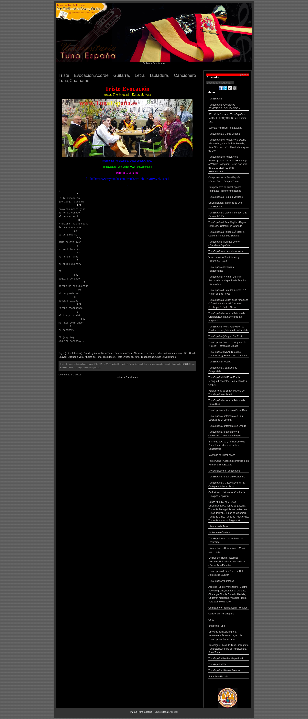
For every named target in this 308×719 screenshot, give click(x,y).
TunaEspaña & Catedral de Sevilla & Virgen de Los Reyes (228, 292)
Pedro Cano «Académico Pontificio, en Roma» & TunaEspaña (228, 463)
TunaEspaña (147, 357)
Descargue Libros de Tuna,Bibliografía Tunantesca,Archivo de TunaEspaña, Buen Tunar (228, 649)
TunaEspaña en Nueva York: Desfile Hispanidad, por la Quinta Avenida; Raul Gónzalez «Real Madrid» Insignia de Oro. (228, 145)
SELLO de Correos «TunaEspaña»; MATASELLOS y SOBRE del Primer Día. (228, 118)
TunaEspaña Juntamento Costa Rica (228, 411)
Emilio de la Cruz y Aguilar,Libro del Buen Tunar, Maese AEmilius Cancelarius (228, 445)
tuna (137, 357)
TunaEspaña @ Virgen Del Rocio (228, 337)
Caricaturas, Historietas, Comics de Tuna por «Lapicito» (228, 494)
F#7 (79, 205)
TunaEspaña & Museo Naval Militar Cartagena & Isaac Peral (228, 485)
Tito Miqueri (109, 357)
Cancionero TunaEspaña (228, 614)
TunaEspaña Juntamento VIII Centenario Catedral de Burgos (228, 434)
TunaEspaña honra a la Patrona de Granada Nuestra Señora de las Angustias (228, 317)
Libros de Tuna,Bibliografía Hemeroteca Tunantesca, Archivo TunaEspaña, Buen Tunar (228, 635)
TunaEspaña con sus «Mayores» (228, 252)
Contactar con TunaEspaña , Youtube (228, 608)
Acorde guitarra (91, 353)
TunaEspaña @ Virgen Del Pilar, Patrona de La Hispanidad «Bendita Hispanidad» (228, 280)
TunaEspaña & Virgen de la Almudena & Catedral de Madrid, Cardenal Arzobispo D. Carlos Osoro (228, 304)
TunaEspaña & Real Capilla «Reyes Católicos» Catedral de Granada (228, 224)
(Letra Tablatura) (73, 353)
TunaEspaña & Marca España (228, 134)
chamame (177, 353)
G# (75, 231)
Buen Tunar (107, 353)
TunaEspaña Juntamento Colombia (228, 477)
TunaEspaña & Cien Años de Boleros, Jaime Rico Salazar (228, 573)
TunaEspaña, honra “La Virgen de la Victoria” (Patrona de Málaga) (228, 344)
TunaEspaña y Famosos (228, 581)
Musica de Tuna (93, 357)
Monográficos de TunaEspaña (228, 471)
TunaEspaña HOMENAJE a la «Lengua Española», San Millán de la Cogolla (228, 381)
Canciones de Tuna (144, 353)
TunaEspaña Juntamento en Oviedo (228, 426)
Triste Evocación (125, 357)
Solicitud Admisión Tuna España (228, 128)
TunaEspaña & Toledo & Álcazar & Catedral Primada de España (228, 234)
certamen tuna (163, 353)
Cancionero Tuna (124, 353)
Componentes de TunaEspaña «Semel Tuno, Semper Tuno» (228, 179)
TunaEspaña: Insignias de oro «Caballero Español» (228, 244)
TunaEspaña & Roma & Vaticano (228, 197)
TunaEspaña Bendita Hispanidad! (228, 659)
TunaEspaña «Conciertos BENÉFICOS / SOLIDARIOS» (228, 107)
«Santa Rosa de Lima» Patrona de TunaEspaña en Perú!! (228, 393)
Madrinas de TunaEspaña (228, 455)
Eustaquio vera (75, 357)
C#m (79, 238)
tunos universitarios (165, 357)
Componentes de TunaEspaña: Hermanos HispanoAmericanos (228, 189)
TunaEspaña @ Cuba (228, 362)
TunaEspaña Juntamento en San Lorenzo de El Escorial (228, 418)
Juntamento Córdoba (228, 533)
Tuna (131, 364)
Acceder (174, 712)
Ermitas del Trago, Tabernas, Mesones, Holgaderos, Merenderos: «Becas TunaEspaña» (228, 561)
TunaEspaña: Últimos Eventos (228, 671)
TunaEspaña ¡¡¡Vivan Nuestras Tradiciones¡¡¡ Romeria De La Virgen (228, 354)
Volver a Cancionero (154, 63)
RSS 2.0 (186, 364)
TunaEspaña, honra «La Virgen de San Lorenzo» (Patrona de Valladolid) (228, 329)
